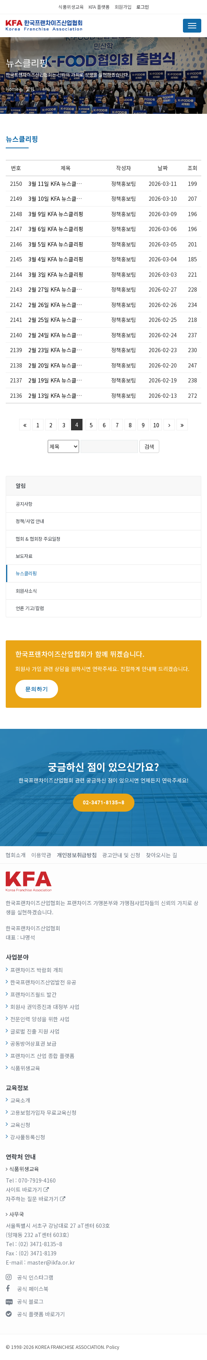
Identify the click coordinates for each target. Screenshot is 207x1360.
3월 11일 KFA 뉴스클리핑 (57, 183)
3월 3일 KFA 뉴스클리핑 (55, 274)
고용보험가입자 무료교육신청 (43, 1112)
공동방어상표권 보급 (33, 1043)
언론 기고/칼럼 (30, 608)
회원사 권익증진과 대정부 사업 (44, 1007)
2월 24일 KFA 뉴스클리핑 (57, 335)
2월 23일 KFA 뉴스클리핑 (57, 350)
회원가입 (123, 6)
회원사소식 (26, 590)
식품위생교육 (71, 6)
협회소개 (16, 855)
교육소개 (20, 1100)
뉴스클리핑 (52, 88)
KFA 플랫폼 (99, 6)
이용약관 (41, 855)
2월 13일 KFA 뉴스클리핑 (57, 395)
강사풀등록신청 (27, 1137)
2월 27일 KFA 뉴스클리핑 (57, 289)
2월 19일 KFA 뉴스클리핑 (57, 380)
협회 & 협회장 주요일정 (38, 538)
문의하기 (36, 688)
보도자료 (24, 556)
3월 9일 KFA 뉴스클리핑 (55, 214)
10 (156, 425)
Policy (112, 1347)
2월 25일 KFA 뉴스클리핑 (57, 319)
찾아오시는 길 (161, 855)
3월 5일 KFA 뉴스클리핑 (55, 244)
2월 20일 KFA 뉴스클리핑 (57, 365)
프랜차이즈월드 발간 (33, 994)
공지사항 (24, 503)
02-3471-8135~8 (104, 802)
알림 (30, 88)
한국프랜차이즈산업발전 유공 (43, 982)
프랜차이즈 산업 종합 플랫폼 (42, 1056)
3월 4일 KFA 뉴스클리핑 (55, 259)
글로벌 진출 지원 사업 (35, 1031)
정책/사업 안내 (30, 521)
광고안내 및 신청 (121, 855)
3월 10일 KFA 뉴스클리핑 (57, 198)
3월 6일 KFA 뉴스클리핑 (55, 229)
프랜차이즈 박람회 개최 (36, 970)
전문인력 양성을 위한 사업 (40, 1019)
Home (12, 88)
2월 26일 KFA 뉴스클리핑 (57, 304)
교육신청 (20, 1125)
